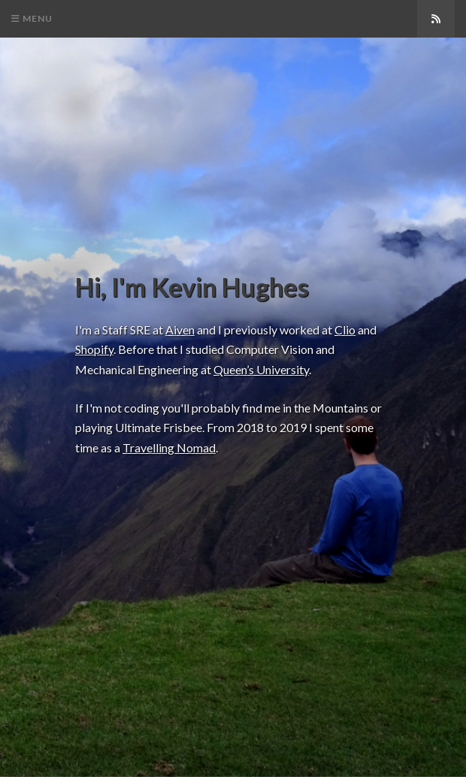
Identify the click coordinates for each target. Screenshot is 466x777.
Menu (32, 18)
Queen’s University (261, 369)
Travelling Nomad (169, 447)
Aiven (180, 329)
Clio (345, 329)
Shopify (94, 349)
